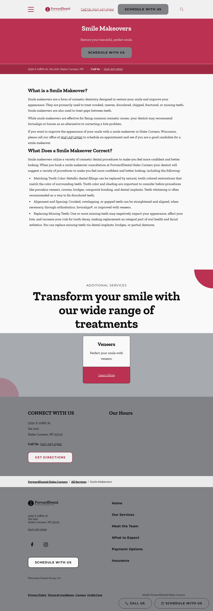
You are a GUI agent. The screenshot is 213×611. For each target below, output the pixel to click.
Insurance (120, 561)
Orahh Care (94, 595)
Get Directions (50, 457)
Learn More (106, 375)
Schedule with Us (143, 9)
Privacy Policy (37, 595)
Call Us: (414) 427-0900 (97, 9)
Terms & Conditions (61, 595)
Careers (80, 595)
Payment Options (127, 549)
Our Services (123, 515)
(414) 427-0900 (113, 69)
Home (117, 503)
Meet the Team (125, 526)
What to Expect (125, 538)
